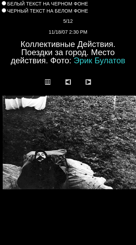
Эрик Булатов (99, 60)
